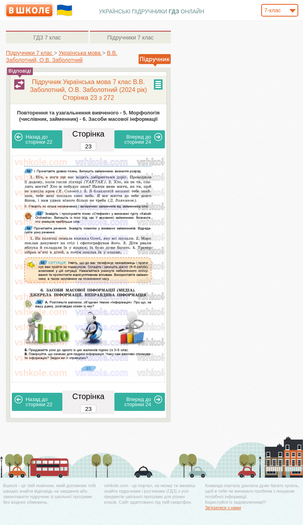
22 (33, 139)
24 (143, 139)
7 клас (47, 37)
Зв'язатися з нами (223, 507)
